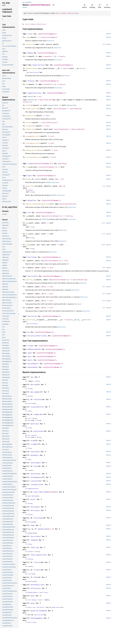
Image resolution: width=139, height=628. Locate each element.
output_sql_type (33, 108)
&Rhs (43, 267)
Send (30, 353)
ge (27, 308)
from (27, 167)
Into (36, 466)
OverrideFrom (40, 492)
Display (31, 81)
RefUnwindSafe (34, 349)
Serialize (32, 316)
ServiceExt (36, 536)
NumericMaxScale (69, 13)
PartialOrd (33, 276)
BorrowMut (35, 392)
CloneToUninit (37, 407)
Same (33, 525)
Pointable (35, 507)
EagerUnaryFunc (35, 93)
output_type (31, 129)
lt (27, 287)
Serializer (33, 323)
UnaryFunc (53, 122)
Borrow (34, 384)
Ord (29, 212)
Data (33, 596)
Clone (30, 34)
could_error (31, 115)
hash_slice (30, 186)
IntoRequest (36, 477)
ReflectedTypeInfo (67, 204)
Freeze (31, 346)
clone (28, 37)
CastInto (38, 399)
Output (30, 100)
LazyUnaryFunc (37, 484)
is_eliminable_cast (34, 157)
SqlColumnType (59, 108)
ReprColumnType (60, 129)
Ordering (69, 216)
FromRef (34, 444)
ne (27, 267)
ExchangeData (37, 618)
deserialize (31, 68)
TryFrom (37, 562)
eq (27, 260)
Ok (78, 320)
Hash (30, 176)
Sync (30, 356)
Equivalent (39, 431)
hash (27, 179)
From (30, 163)
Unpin (30, 360)
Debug (30, 53)
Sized (32, 192)
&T (55, 492)
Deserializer (34, 72)
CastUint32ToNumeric (47, 34)
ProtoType (38, 518)
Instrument (36, 463)
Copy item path (53, 4)
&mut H (61, 186)
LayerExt (35, 481)
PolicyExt (35, 510)
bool (48, 115)
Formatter (47, 56)
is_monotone (31, 126)
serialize (30, 320)
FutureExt (35, 452)
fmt (27, 56)
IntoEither (36, 474)
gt (27, 301)
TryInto (37, 570)
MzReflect (32, 200)
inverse (29, 122)
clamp (28, 245)
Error (82, 68)
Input (30, 96)
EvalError (27, 102)
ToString (35, 547)
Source (25, 7)
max (27, 223)
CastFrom (31, 403)
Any (32, 377)
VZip (36, 577)
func (30, 2)
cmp (27, 216)
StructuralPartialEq (37, 336)
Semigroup (42, 529)
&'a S (50, 529)
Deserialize (38, 65)
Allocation (36, 588)
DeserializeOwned (39, 611)
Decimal (49, 100)
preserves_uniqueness (35, 150)
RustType (31, 522)
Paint (33, 499)
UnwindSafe (33, 367)
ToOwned (34, 540)
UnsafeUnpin (33, 364)
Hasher (37, 179)
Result (62, 56)
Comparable (39, 414)
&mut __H (59, 179)
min (27, 234)
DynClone (35, 424)
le (27, 294)
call (27, 105)
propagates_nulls (33, 136)
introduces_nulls (33, 143)
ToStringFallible (39, 555)
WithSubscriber (38, 585)
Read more (50, 41)
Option (59, 13)
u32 (40, 96)
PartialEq (32, 257)
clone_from (30, 44)
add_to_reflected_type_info (38, 204)
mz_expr (25, 2)
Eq (29, 332)
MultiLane (31, 581)
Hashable (35, 455)
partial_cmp (31, 280)
